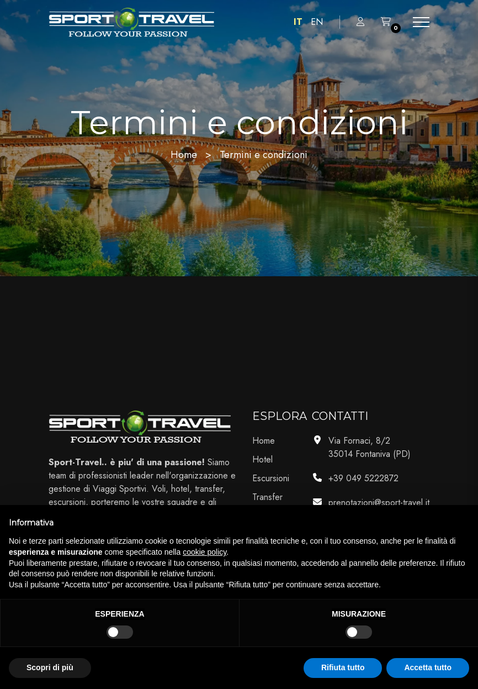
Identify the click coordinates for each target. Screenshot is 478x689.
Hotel (262, 459)
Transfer (267, 497)
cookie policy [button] (204, 552)
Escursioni (270, 478)
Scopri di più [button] (49, 667)
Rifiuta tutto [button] (343, 667)
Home (184, 155)
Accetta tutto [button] (428, 667)
